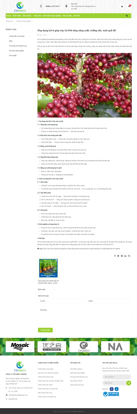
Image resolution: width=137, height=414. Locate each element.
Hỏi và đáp (67, 16)
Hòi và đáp (13, 55)
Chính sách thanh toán (46, 377)
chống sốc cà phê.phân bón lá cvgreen (107, 249)
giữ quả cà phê (88, 249)
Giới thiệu (17, 16)
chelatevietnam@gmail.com (18, 395)
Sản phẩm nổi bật (76, 381)
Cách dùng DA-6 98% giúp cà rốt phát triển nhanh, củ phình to (48, 282)
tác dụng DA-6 (63, 249)
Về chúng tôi (75, 363)
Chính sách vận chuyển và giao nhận (50, 381)
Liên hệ (76, 16)
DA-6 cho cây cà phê (50, 249)
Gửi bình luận (45, 330)
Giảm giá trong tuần (77, 385)
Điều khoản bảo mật (45, 393)
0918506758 (13, 399)
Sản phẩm (28, 16)
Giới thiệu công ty (76, 369)
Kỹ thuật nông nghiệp (52, 16)
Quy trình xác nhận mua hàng (48, 373)
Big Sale (37, 16)
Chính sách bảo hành (45, 385)
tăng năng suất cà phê (75, 249)
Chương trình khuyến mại (18, 46)
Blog (10, 41)
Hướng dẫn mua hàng (16, 36)
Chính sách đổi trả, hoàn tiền (48, 389)
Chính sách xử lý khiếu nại (47, 397)
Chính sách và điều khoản (48, 363)
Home (8, 16)
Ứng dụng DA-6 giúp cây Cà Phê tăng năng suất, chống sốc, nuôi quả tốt (77, 30)
